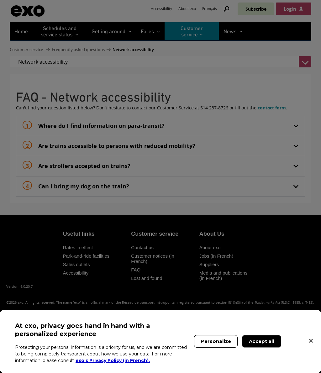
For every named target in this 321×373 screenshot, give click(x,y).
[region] (160, 341)
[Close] (311, 341)
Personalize (216, 341)
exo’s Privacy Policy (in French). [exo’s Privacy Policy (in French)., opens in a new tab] (113, 360)
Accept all (261, 341)
